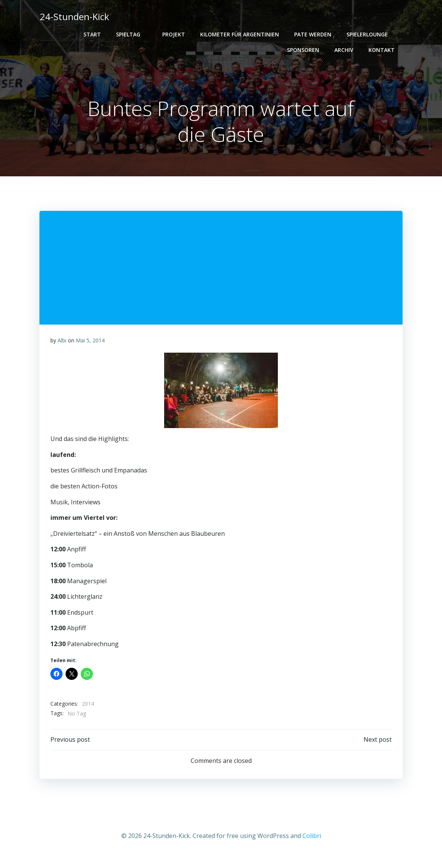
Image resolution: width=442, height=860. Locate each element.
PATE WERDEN (313, 34)
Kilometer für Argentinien (240, 34)
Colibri (312, 837)
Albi (62, 341)
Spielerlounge (371, 34)
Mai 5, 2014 (90, 341)
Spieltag (132, 34)
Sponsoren (304, 49)
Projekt (174, 34)
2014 (88, 704)
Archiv (344, 49)
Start (93, 34)
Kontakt (382, 49)
